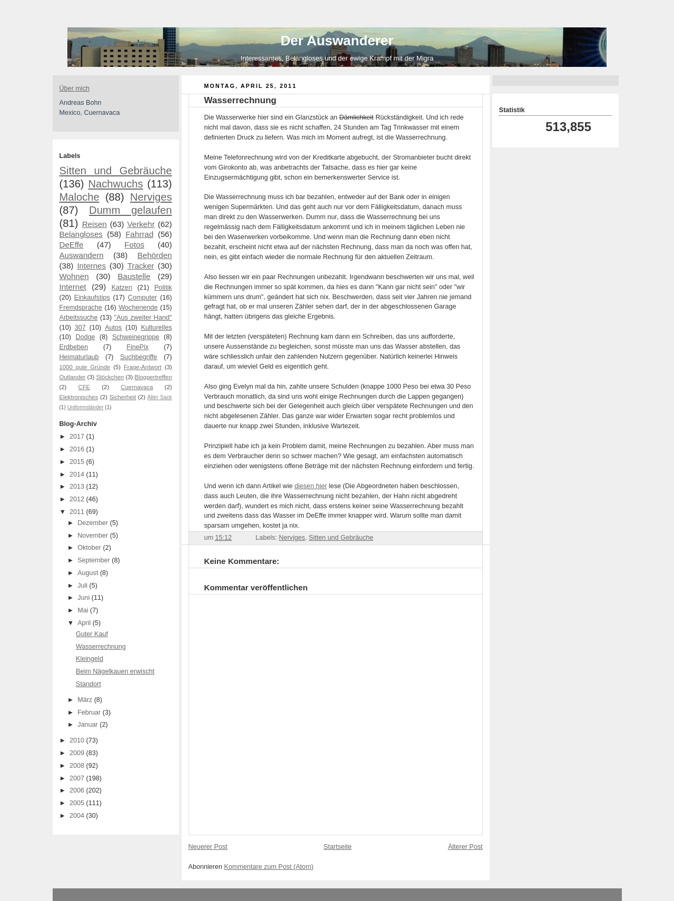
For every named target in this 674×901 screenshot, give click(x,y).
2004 (78, 815)
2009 (78, 753)
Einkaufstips (92, 297)
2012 (78, 499)
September (94, 560)
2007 (78, 778)
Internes (91, 265)
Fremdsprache (81, 307)
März (85, 700)
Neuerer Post (208, 846)
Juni (84, 597)
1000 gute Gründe (85, 367)
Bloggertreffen (153, 377)
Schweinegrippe (136, 337)
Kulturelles (156, 327)
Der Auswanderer (337, 40)
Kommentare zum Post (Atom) (269, 866)
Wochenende (137, 307)
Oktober (90, 547)
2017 (78, 436)
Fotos (134, 244)
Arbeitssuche (79, 317)
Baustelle (133, 276)
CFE (84, 387)
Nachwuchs (115, 184)
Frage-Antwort (143, 367)
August (88, 573)
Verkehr (141, 224)
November (93, 535)
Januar (88, 724)
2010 (78, 740)
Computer (142, 297)
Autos (113, 327)
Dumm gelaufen (130, 210)
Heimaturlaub (79, 357)
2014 (78, 474)
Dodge (85, 337)
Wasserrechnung (101, 646)
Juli (83, 585)
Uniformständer (85, 407)
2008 (78, 765)
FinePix (137, 347)
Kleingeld (89, 658)
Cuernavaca (137, 387)
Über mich (75, 88)
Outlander (73, 377)
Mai (83, 610)
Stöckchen (110, 377)
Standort (88, 684)
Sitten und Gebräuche (116, 170)
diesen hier (310, 486)
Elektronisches (79, 397)
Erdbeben (74, 347)
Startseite (338, 846)
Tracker (140, 265)
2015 (78, 462)
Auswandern (82, 255)
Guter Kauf (92, 634)
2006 (78, 790)
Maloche (80, 197)
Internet (73, 286)
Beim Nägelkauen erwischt (115, 671)
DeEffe (72, 244)
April (85, 623)
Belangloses (81, 234)
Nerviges (151, 197)
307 (80, 327)
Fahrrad (139, 234)
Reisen (94, 224)
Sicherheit (123, 397)
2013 (78, 486)
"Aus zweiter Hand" (143, 317)
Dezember (93, 523)
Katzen (122, 287)
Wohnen (74, 276)
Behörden (154, 255)
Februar (90, 712)
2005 (78, 803)
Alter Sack (159, 397)
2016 (78, 449)
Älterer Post (465, 846)
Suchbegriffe (138, 357)
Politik (163, 287)
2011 (78, 512)
